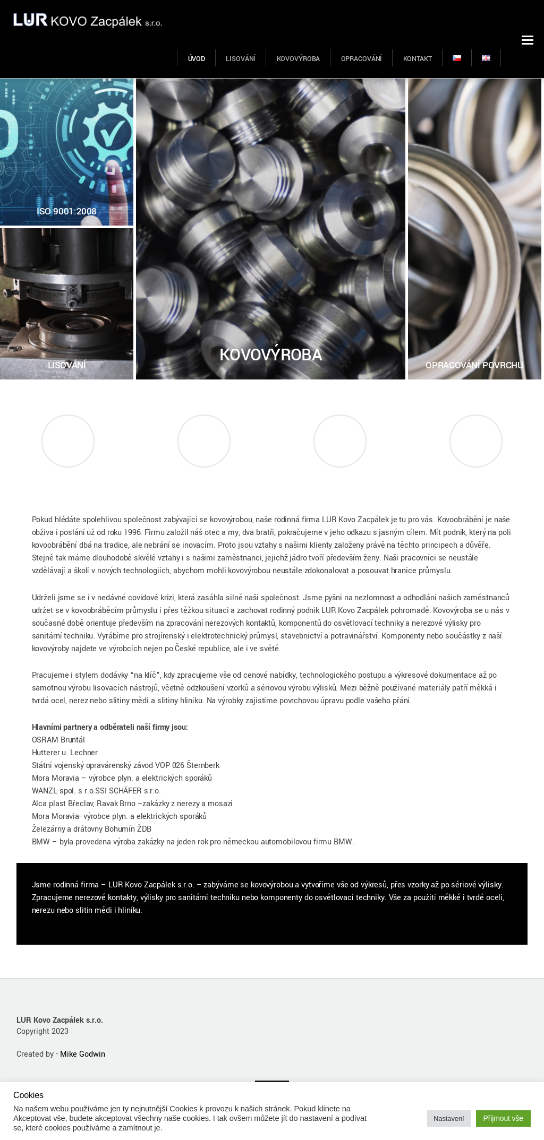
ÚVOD (197, 59)
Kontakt (476, 479)
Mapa (340, 479)
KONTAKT (417, 59)
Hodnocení (204, 479)
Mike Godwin (82, 1054)
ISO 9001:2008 (67, 211)
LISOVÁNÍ (241, 59)
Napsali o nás (67, 479)
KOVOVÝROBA (298, 59)
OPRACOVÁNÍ (361, 59)
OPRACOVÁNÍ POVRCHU (474, 365)
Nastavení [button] (449, 1118)
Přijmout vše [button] (503, 1118)
